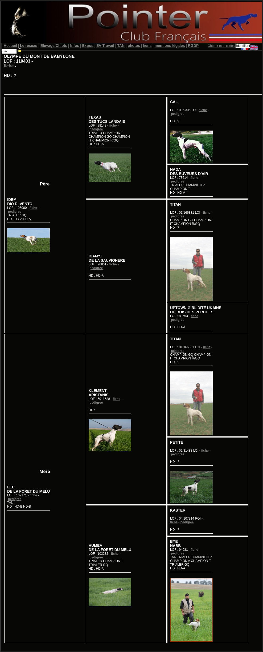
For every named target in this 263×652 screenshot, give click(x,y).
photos (134, 45)
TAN (121, 45)
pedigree (14, 211)
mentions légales (170, 45)
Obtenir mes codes (221, 46)
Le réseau (28, 45)
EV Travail (105, 45)
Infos (74, 45)
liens (147, 45)
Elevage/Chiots (53, 45)
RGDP (193, 45)
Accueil (10, 45)
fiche (9, 66)
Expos (87, 45)
